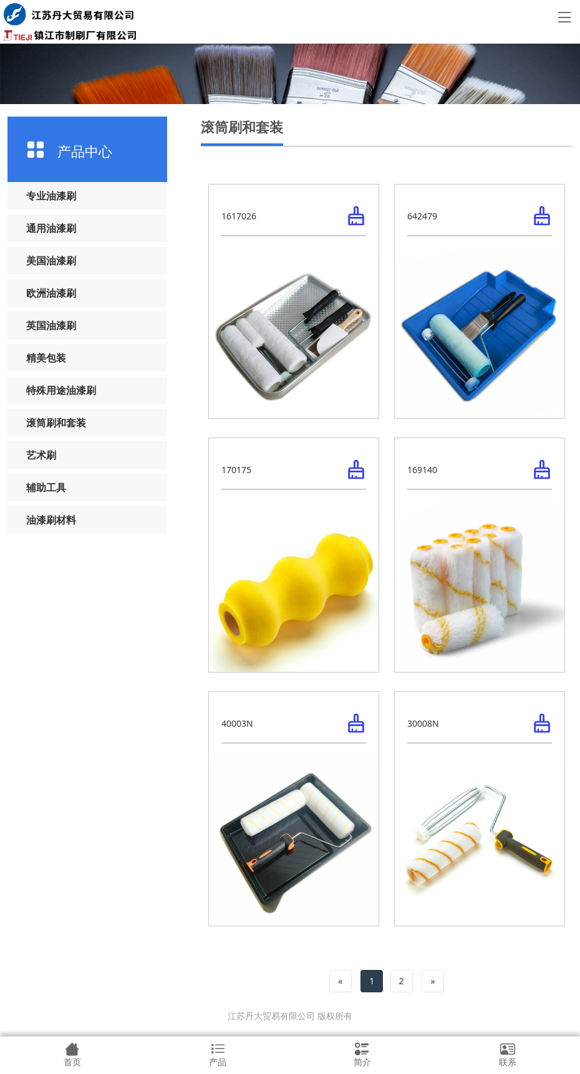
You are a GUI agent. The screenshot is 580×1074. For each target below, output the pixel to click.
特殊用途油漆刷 (61, 390)
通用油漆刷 (51, 228)
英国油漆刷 (51, 325)
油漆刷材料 (51, 520)
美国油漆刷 (51, 260)
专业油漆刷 (51, 196)
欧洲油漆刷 (51, 293)
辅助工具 (46, 487)
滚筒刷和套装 (56, 422)
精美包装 (46, 358)
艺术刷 (41, 455)
